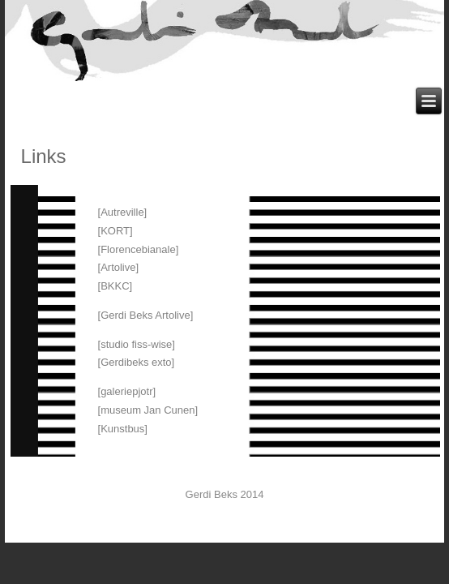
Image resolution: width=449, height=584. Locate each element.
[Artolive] (118, 267)
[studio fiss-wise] (136, 344)
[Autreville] (123, 212)
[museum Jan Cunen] (148, 410)
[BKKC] (115, 286)
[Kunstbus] (123, 429)
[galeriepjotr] (127, 391)
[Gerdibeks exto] (136, 362)
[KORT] (115, 231)
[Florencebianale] (138, 249)
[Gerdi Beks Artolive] (146, 315)
